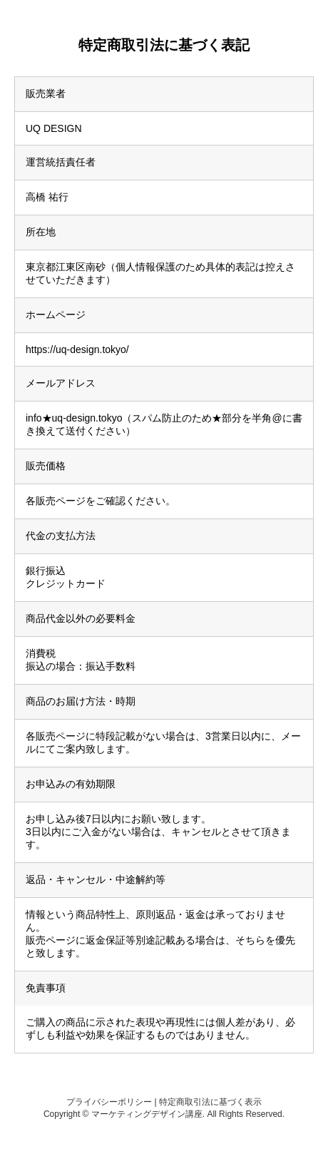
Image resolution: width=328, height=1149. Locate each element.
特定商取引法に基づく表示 (210, 1102)
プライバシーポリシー (109, 1102)
